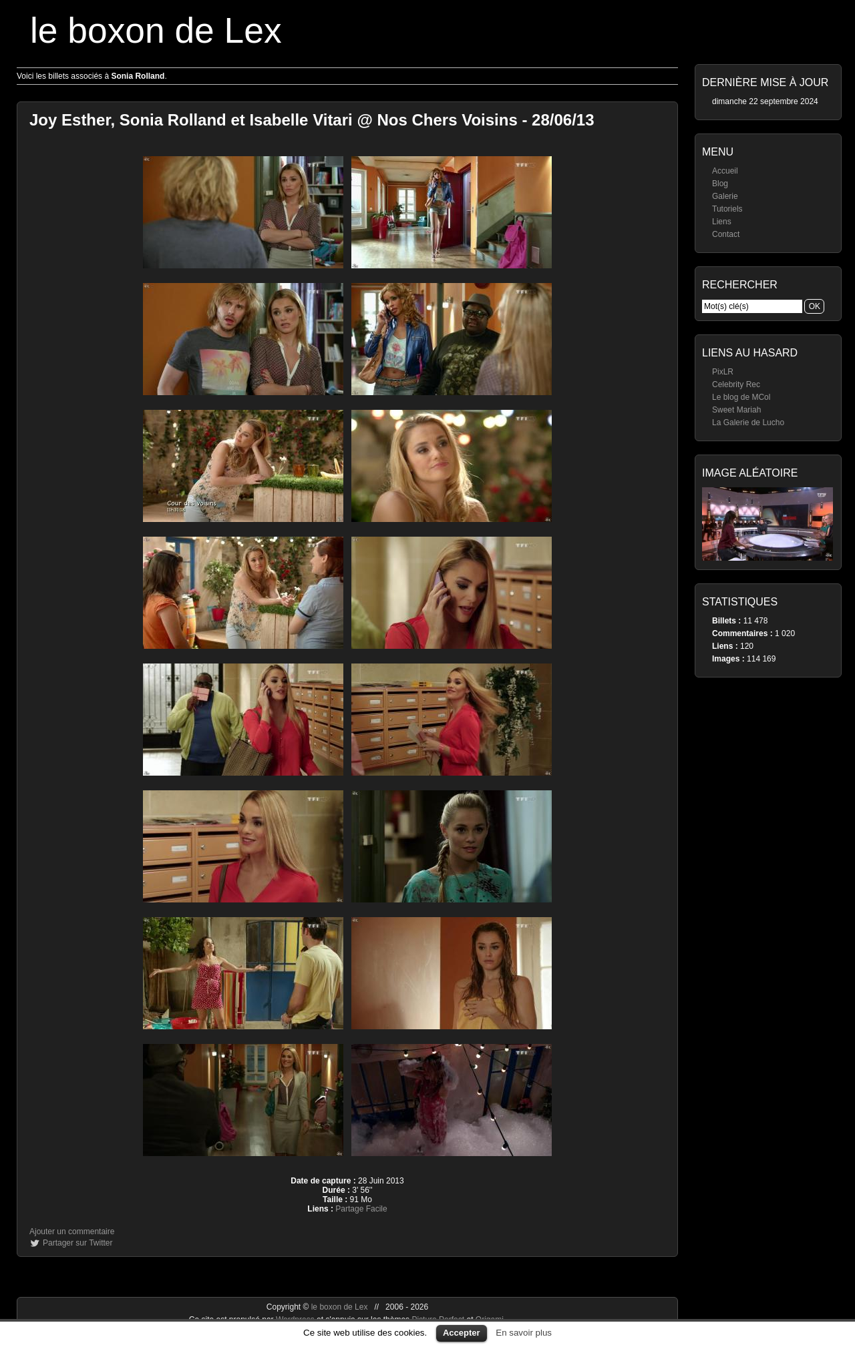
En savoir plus (524, 1333)
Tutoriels (727, 209)
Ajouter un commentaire (71, 1231)
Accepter (461, 1333)
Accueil (725, 171)
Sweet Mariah (736, 410)
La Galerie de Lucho (748, 422)
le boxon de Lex (156, 30)
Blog (720, 183)
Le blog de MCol (741, 397)
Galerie (725, 196)
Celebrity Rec (736, 384)
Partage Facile (361, 1209)
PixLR (722, 371)
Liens (721, 221)
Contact (725, 234)
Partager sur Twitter (77, 1243)
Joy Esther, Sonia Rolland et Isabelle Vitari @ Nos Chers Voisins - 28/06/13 (311, 120)
